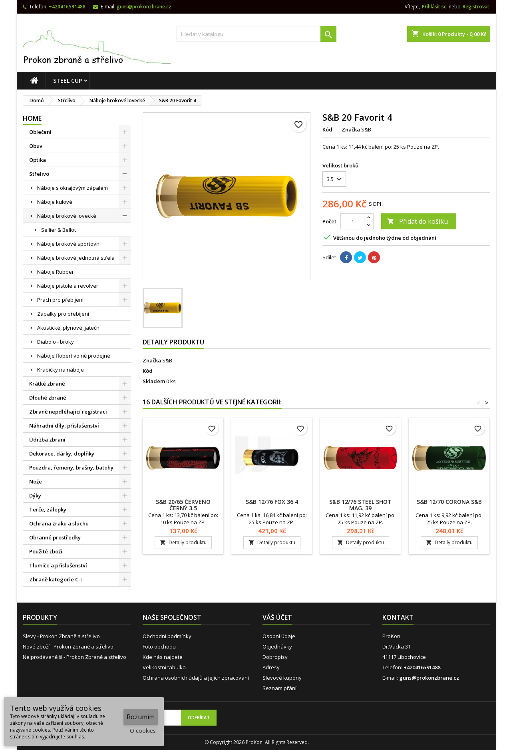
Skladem (154, 381)
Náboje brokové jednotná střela (76, 257)
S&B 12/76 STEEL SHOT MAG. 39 (360, 505)
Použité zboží (45, 551)
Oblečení (40, 131)
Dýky (35, 495)
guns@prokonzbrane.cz (144, 6)
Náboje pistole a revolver (67, 285)
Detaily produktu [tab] (173, 342)
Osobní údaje (278, 636)
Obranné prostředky (55, 537)
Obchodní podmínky (167, 636)
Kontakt (398, 617)
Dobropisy (275, 656)
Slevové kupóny (282, 677)
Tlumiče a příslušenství (58, 565)
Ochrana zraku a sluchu (59, 523)
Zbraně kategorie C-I (55, 579)
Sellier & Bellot (58, 229)
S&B (167, 360)
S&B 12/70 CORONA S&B (449, 501)
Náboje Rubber (55, 271)
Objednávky (277, 646)
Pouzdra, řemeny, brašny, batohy (71, 467)
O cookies (143, 730)
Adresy (271, 667)
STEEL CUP (67, 80)
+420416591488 (67, 6)
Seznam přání (279, 688)
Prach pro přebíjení (60, 299)
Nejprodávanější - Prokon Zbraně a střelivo (74, 656)
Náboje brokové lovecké (66, 215)
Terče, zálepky (47, 509)
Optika (37, 159)
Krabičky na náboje (60, 369)
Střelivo (39, 173)
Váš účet (277, 617)
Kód (327, 129)
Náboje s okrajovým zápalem (72, 187)
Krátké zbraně (47, 383)
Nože (35, 481)
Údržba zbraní (47, 439)
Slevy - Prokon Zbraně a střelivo (61, 636)
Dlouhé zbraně (47, 397)
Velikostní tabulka (164, 667)
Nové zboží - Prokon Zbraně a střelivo (68, 646)
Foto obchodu (159, 646)
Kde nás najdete (163, 656)
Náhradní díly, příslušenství (64, 425)
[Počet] (352, 221)
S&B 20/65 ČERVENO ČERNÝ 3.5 (183, 505)
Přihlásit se (434, 6)
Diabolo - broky (55, 341)
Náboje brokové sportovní (69, 243)
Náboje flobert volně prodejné (73, 355)
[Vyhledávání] (256, 34)
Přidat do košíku (417, 221)
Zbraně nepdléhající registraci (68, 411)
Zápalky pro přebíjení (63, 313)
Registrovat (476, 6)
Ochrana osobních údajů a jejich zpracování (196, 677)
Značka (351, 129)
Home (32, 118)
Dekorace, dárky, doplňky (61, 453)
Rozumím (141, 716)
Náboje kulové (54, 201)
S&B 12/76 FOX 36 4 (272, 501)
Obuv (35, 145)
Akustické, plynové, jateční (69, 327)
